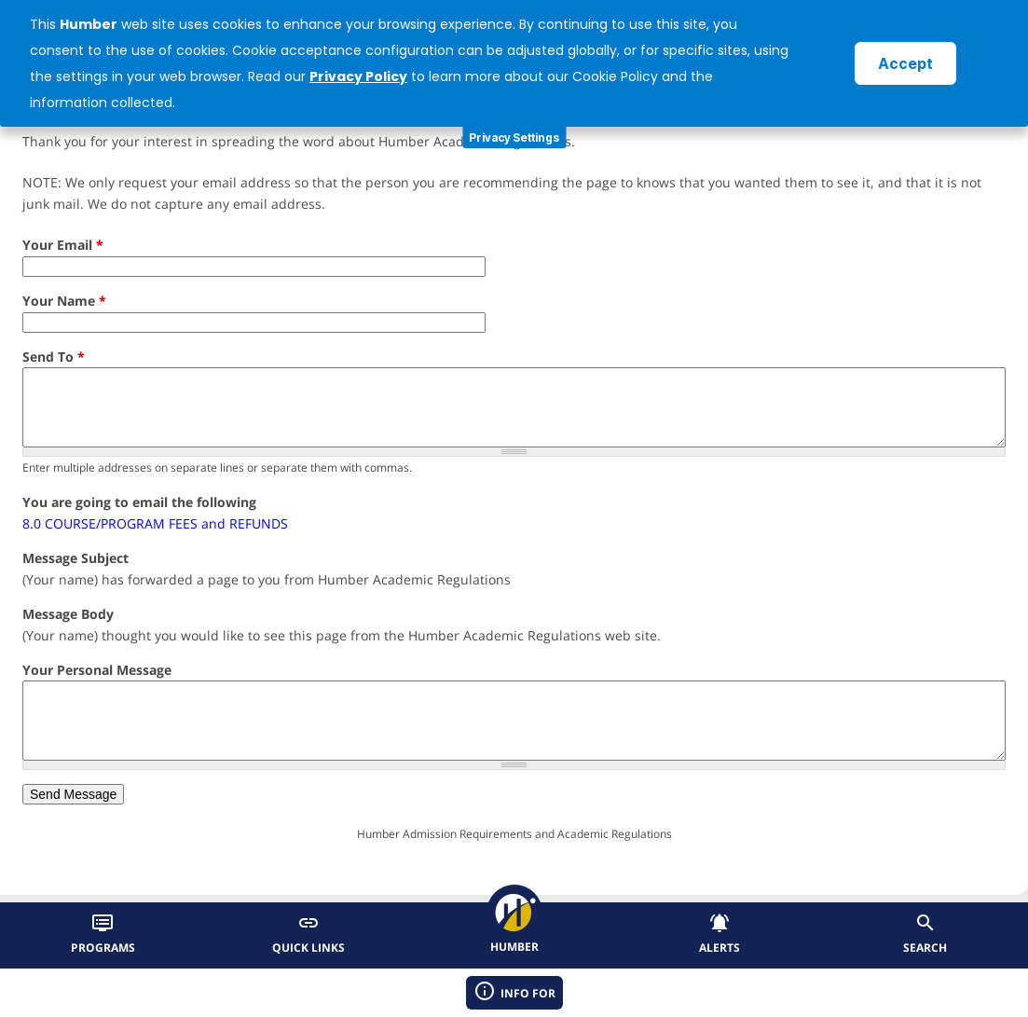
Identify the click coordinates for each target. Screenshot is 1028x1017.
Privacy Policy (358, 76)
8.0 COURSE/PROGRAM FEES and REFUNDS (155, 523)
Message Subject (75, 558)
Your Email (62, 245)
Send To (53, 356)
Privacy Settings (514, 137)
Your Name (64, 300)
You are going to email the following (139, 502)
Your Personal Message (96, 670)
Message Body (68, 614)
